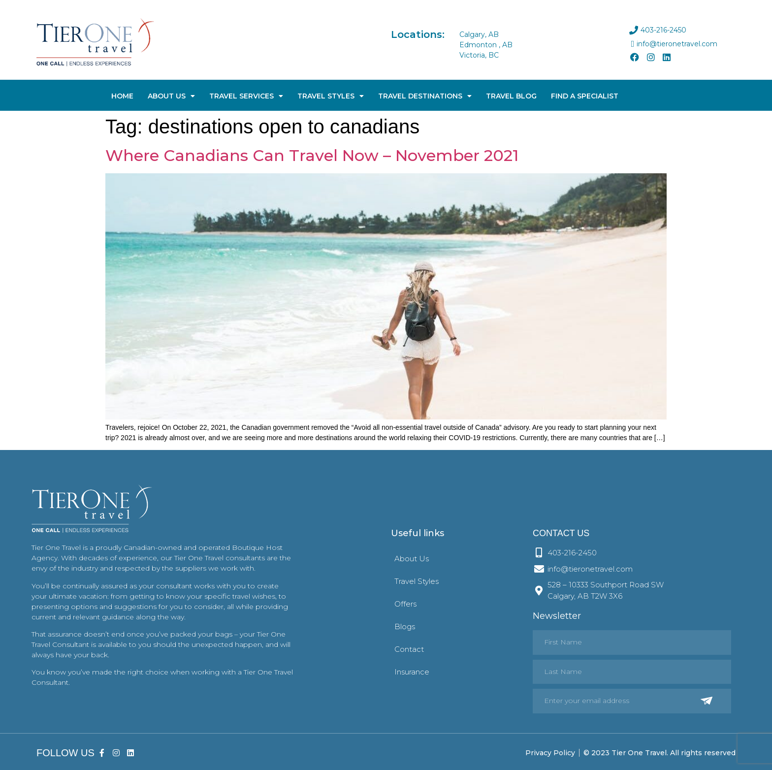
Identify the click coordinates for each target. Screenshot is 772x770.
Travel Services (246, 96)
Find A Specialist (584, 96)
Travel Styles (330, 96)
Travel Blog (511, 96)
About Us (171, 96)
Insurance (411, 671)
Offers (405, 604)
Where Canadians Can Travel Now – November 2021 (311, 155)
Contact (409, 649)
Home (122, 96)
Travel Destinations (425, 96)
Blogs (404, 626)
